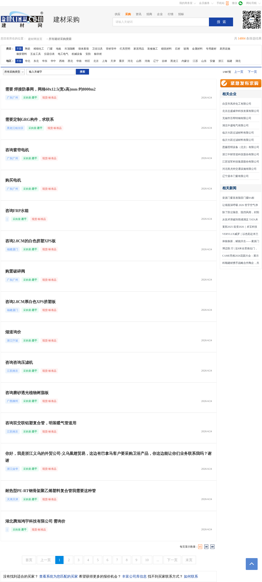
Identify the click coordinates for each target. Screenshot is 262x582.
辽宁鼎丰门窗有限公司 (235, 176)
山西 (138, 60)
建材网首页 (35, 39)
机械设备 (77, 53)
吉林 (164, 60)
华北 (27, 60)
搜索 (222, 22)
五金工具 (35, 53)
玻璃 (186, 48)
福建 (229, 60)
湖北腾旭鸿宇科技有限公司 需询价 (35, 521)
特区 (87, 60)
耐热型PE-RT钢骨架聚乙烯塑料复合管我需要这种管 (50, 491)
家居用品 (139, 48)
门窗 (50, 48)
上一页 (238, 71)
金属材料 (197, 48)
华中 (53, 60)
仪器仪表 (49, 53)
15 (200, 546)
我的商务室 (185, 3)
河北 (130, 60)
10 (147, 560)
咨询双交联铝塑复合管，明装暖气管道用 (40, 423)
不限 (19, 48)
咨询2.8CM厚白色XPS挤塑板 (30, 302)
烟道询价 (13, 332)
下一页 (252, 71)
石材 (177, 48)
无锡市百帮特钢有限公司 (236, 118)
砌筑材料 (166, 48)
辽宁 (156, 60)
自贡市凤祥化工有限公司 (236, 103)
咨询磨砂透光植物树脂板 (27, 393)
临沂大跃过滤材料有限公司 (238, 132)
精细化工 (39, 48)
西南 (61, 60)
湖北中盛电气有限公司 (235, 125)
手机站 (221, 3)
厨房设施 (225, 48)
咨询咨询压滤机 (19, 362)
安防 (88, 53)
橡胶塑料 (21, 53)
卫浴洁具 (97, 48)
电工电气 (63, 53)
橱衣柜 (98, 53)
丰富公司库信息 (134, 576)
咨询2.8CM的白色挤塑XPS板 (30, 241)
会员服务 (204, 3)
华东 (44, 60)
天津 (113, 60)
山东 (204, 60)
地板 (58, 48)
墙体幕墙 (83, 48)
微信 (234, 3)
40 (212, 546)
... (158, 560)
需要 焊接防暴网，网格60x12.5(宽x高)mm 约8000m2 (50, 89)
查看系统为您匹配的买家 (58, 576)
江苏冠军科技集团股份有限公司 (240, 161)
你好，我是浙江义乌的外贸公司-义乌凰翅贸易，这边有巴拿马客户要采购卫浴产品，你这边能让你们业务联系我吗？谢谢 (108, 457)
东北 (36, 60)
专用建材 (211, 48)
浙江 (221, 60)
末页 (188, 560)
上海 (104, 60)
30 (206, 546)
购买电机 (13, 180)
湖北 (238, 60)
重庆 (121, 60)
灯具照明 (125, 48)
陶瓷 (27, 48)
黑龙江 (174, 60)
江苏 (195, 60)
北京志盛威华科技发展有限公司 (240, 110)
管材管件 (111, 48)
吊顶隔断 (69, 48)
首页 (28, 560)
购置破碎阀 (15, 271)
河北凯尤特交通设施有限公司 (239, 168)
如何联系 (191, 576)
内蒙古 (185, 60)
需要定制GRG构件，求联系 (29, 119)
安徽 (212, 60)
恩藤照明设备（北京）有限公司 (240, 147)
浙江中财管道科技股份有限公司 (240, 154)
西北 (70, 60)
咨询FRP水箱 (17, 211)
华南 (79, 60)
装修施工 (152, 48)
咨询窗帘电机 (17, 150)
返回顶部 (252, 564)
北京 (96, 60)
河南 (147, 60)
